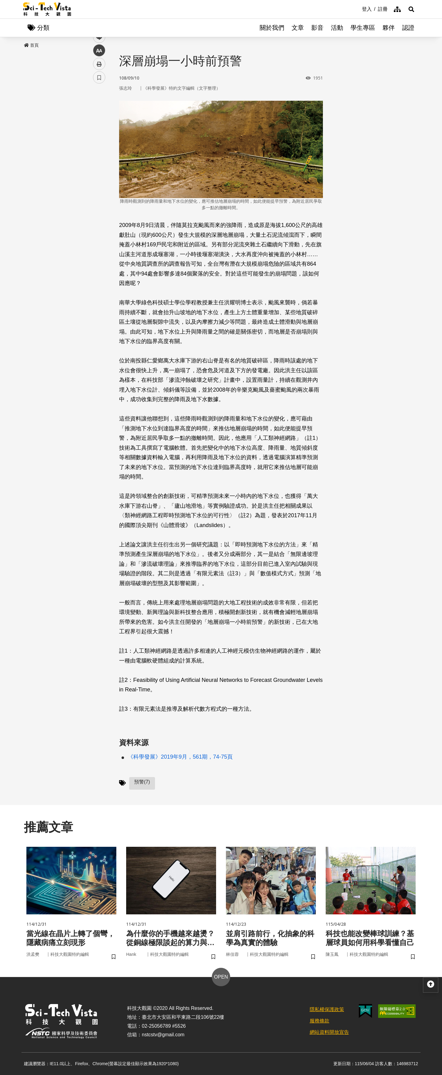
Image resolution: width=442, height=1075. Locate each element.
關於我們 (272, 27)
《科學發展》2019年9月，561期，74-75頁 (180, 757)
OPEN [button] (221, 976)
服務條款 (319, 1020)
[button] (411, 9)
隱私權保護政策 (327, 1009)
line (97, 144)
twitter (99, 131)
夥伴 (388, 27)
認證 (408, 27)
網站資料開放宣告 (329, 1032)
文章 (298, 27)
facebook (99, 117)
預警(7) (142, 781)
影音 (317, 27)
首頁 (31, 45)
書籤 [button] (99, 185)
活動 (337, 27)
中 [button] (99, 158)
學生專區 (363, 27)
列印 (99, 171)
